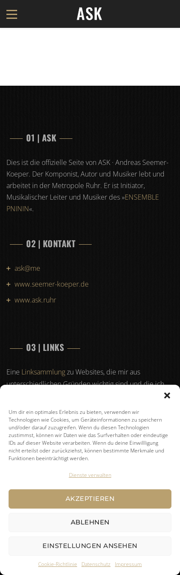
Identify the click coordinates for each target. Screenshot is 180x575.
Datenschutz (96, 564)
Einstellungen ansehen (90, 546)
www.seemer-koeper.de (52, 284)
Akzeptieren (90, 498)
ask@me (27, 268)
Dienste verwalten (90, 475)
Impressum (128, 564)
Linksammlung (43, 372)
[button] (167, 395)
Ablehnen (90, 522)
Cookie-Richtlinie (57, 564)
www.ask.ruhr (35, 300)
